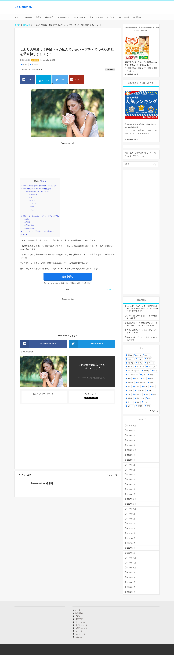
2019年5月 (131, 445)
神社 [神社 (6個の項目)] (154, 394)
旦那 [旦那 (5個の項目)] (149, 390)
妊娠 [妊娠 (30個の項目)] (151, 378)
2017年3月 (131, 543)
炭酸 (26, 219)
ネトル (29, 213)
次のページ (110, 289)
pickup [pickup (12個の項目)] (130, 355)
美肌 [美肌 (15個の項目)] (149, 398)
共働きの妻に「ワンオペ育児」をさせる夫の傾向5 (142, 338)
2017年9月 (131, 514)
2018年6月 (131, 470)
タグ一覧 (110, 17)
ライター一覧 (124, 17)
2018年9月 (131, 455)
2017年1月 (131, 553)
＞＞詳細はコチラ (131, 74)
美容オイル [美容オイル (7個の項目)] (140, 398)
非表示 (43, 181)
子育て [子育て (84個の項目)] (137, 386)
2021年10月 (131, 426)
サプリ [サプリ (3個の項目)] (140, 363)
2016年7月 (131, 582)
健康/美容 (49, 17)
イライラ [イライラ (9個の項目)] (130, 363)
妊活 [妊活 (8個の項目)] (129, 386)
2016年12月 (131, 558)
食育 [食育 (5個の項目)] (148, 406)
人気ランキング (96, 17)
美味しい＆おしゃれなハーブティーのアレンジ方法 (40, 216)
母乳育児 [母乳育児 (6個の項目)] (138, 394)
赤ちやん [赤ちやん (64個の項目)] (130, 406)
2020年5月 (131, 431)
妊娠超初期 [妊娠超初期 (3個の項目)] (141, 382)
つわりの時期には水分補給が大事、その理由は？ (39, 186)
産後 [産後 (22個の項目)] (146, 394)
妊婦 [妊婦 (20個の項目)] (151, 382)
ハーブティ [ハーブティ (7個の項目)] (140, 367)
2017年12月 (131, 499)
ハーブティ (35, 65)
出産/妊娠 (28, 17)
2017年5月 (131, 533)
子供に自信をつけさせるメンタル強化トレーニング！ (142, 317)
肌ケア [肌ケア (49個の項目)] (130, 402)
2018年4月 (131, 479)
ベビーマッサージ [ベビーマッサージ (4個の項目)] (133, 371)
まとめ (24, 234)
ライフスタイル (79, 17)
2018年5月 (131, 475)
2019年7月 (131, 435)
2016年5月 (131, 592)
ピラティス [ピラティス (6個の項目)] (152, 367)
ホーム (17, 17)
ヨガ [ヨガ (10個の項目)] (155, 371)
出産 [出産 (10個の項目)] (136, 378)
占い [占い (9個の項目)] (144, 378)
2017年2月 (131, 548)
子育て (39, 17)
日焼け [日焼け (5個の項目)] (130, 390)
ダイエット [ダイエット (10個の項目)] (150, 363)
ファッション (63, 17)
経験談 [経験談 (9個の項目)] (130, 398)
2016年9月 (131, 572)
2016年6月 (131, 587)
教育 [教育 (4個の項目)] (153, 386)
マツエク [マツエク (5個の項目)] (147, 371)
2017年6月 (131, 528)
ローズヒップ (30, 210)
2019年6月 (131, 440)
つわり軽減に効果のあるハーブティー (36, 191)
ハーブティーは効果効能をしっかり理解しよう (38, 231)
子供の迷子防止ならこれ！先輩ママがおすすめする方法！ (142, 331)
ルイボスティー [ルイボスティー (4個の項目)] (133, 375)
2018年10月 (131, 450)
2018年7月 (131, 465)
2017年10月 (131, 509)
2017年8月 (131, 519)
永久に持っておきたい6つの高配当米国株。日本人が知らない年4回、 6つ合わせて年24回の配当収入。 (142, 308)
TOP (17, 25)
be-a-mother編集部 (47, 60)
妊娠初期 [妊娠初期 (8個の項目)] (130, 382)
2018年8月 (131, 460)
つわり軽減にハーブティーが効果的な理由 (37, 189)
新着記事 (137, 17)
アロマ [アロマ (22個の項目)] (149, 359)
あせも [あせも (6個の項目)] (138, 355)
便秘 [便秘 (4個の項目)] (151, 375)
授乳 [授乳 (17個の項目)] (145, 386)
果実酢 (27, 222)
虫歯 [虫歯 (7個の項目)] (145, 402)
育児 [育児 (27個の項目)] (138, 402)
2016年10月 (131, 568)
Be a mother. (23, 6)
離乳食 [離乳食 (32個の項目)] (140, 406)
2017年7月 (131, 523)
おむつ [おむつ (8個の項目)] (147, 355)
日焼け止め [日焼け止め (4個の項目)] (140, 390)
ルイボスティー (31, 206)
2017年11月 (131, 504)
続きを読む (68, 276)
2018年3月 (131, 484)
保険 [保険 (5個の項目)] (129, 378)
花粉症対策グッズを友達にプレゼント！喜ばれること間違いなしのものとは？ (142, 324)
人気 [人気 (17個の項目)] (143, 375)
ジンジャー (30, 197)
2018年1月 (131, 494)
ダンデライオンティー (32, 194)
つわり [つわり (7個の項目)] (140, 359)
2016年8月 (131, 577)
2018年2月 (131, 489)
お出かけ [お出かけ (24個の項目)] (130, 359)
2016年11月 (131, 563)
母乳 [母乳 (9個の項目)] (129, 394)
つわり (25, 65)
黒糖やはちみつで (30, 228)
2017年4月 (131, 538)
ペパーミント (30, 200)
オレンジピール (31, 203)
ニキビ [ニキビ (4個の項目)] (130, 367)
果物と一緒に (29, 225)
